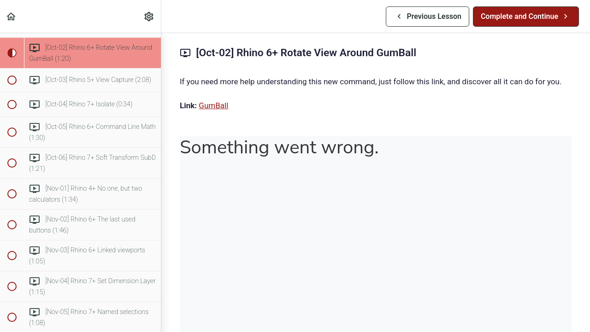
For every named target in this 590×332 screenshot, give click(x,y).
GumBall (213, 105)
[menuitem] (149, 16)
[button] (11, 16)
